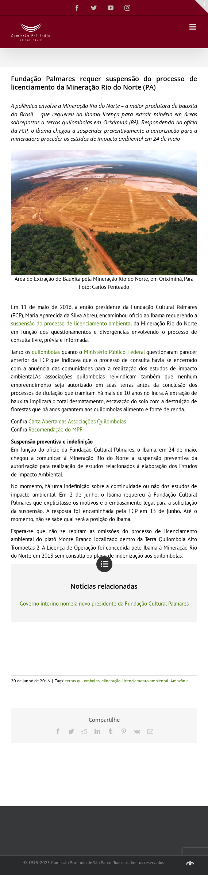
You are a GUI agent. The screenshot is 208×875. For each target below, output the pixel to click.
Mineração (110, 680)
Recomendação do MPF (55, 429)
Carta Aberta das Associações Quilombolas (77, 421)
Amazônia (179, 680)
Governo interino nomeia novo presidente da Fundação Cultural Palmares (104, 603)
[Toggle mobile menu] (193, 27)
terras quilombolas (82, 680)
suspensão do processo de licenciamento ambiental (71, 323)
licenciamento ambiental (145, 680)
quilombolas (46, 351)
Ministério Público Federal (114, 351)
